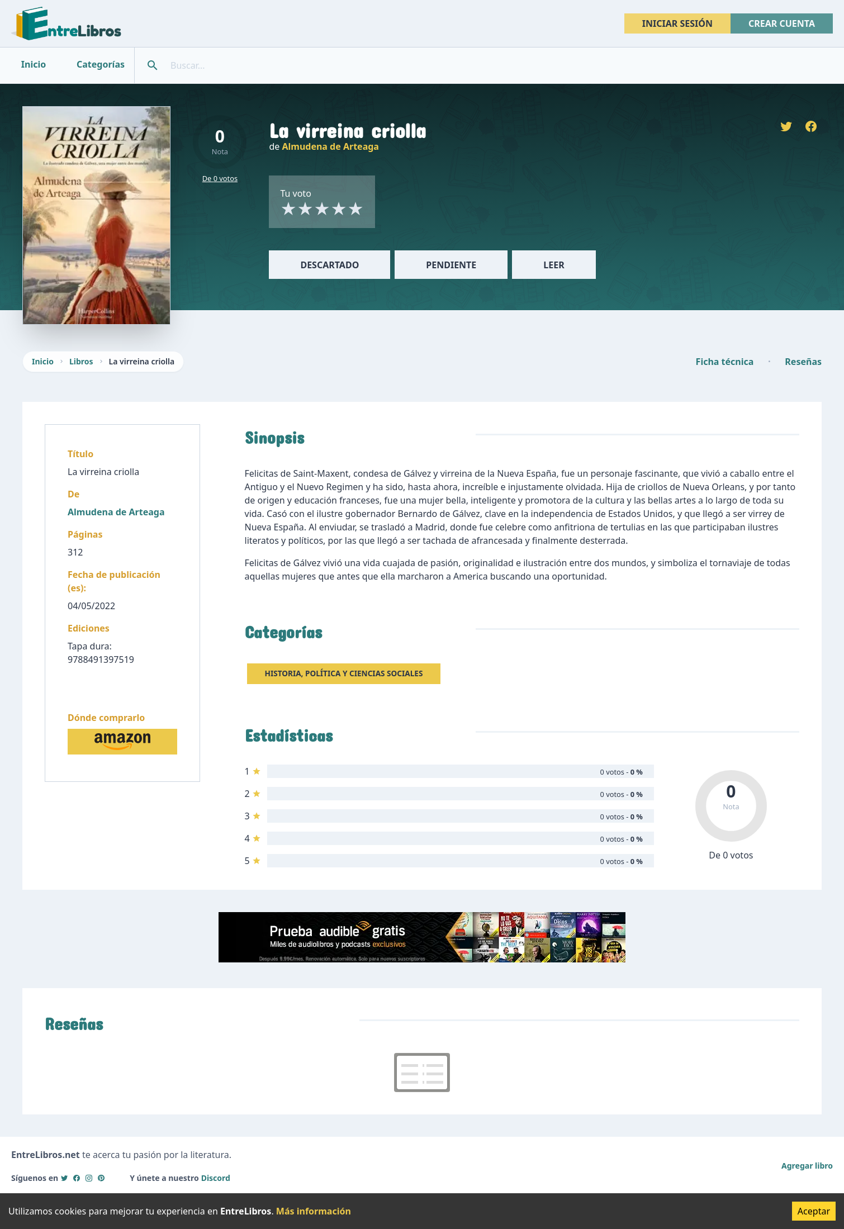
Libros (81, 361)
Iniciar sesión (677, 23)
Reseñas (803, 361)
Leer (553, 265)
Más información (313, 1211)
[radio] (288, 208)
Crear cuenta (781, 23)
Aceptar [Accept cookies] (814, 1211)
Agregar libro (807, 1165)
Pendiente (451, 265)
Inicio (43, 361)
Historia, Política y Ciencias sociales (344, 673)
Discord (215, 1178)
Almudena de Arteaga (330, 146)
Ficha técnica (725, 361)
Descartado (329, 265)
